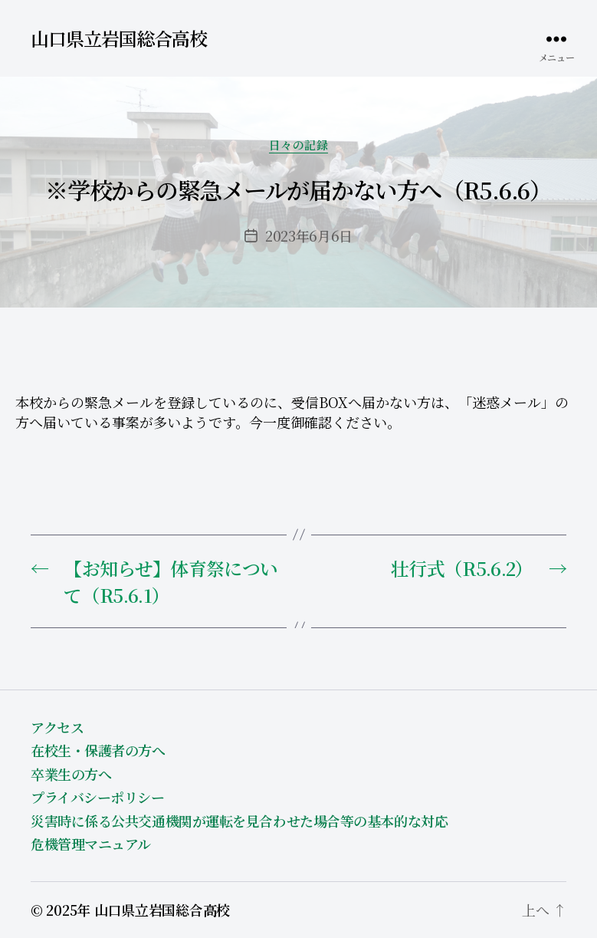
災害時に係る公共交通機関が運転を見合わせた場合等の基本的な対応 (239, 821)
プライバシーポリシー (98, 797)
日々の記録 (299, 145)
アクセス (57, 727)
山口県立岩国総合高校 (119, 38)
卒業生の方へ (71, 774)
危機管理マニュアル (91, 844)
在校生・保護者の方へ (98, 750)
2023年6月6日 (309, 235)
